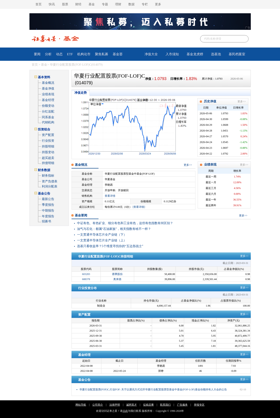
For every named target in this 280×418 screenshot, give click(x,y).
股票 (65, 4)
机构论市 (84, 54)
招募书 (46, 221)
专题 (105, 4)
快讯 (52, 4)
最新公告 (48, 199)
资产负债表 (49, 181)
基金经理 (48, 100)
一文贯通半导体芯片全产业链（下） (102, 234)
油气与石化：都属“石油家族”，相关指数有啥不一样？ (114, 229)
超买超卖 (48, 158)
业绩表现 (48, 94)
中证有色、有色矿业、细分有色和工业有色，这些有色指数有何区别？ (125, 223)
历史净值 (210, 101)
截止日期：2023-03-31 (235, 263)
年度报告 (48, 216)
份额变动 (48, 105)
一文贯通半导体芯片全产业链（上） (102, 240)
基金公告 (84, 380)
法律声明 (114, 404)
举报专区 (199, 404)
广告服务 (182, 404)
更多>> (242, 101)
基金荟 (118, 54)
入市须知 (172, 54)
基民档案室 (237, 54)
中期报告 (48, 210)
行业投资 (48, 140)
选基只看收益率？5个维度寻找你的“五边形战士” (110, 246)
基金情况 (81, 164)
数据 (131, 4)
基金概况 (48, 82)
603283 (86, 274)
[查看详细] (139, 206)
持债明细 (48, 163)
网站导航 (80, 404)
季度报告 (48, 204)
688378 (86, 279)
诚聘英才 (131, 404)
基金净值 (48, 88)
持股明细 (48, 146)
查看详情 (110, 195)
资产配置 (48, 135)
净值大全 (151, 54)
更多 (158, 4)
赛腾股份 (117, 274)
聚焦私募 (101, 54)
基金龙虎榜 (195, 54)
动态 (59, 54)
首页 (38, 4)
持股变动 (48, 152)
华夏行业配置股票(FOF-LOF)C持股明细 (105, 256)
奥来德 (117, 279)
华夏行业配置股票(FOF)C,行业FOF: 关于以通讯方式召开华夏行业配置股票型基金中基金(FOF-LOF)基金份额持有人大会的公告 (153, 389)
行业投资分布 (87, 288)
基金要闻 (81, 215)
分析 (48, 54)
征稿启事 (148, 404)
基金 (92, 4)
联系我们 (165, 404)
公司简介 (97, 404)
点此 (125, 410)
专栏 (145, 4)
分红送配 (48, 111)
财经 (78, 4)
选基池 (216, 54)
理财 (118, 4)
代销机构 (48, 122)
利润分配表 (49, 186)
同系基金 (48, 117)
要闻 (37, 54)
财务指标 (48, 175)
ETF (70, 54)
